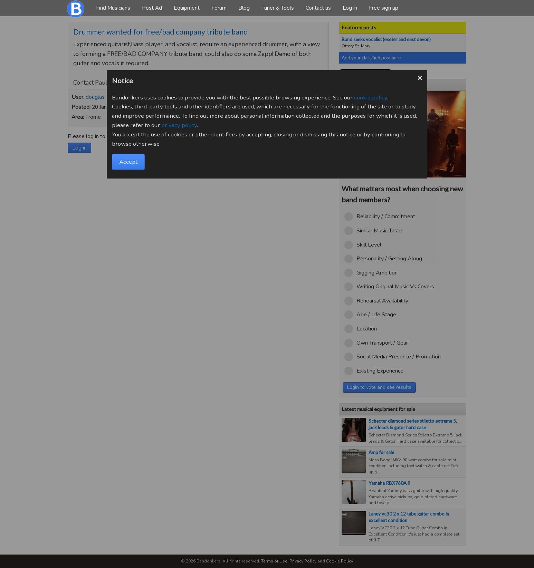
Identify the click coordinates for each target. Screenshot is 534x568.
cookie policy (370, 98)
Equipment (187, 8)
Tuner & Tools (277, 8)
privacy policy (179, 125)
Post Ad (152, 8)
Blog (244, 8)
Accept (128, 162)
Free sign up (383, 8)
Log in (350, 8)
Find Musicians (113, 8)
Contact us (318, 8)
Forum (219, 8)
